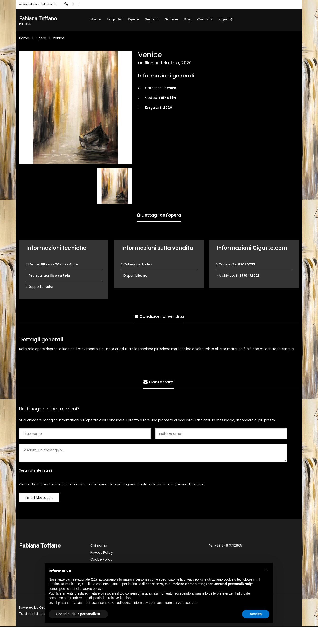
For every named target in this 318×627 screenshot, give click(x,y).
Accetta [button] (256, 614)
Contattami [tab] (158, 381)
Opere (133, 19)
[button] (267, 570)
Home (95, 19)
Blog (187, 19)
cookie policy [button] (91, 589)
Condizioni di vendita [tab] (159, 316)
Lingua (224, 19)
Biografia (114, 19)
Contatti (204, 19)
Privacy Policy (101, 553)
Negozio (152, 19)
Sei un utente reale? (36, 471)
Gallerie (171, 19)
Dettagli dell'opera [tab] (159, 215)
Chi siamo (98, 546)
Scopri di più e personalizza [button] (78, 614)
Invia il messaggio (39, 498)
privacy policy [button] (194, 579)
